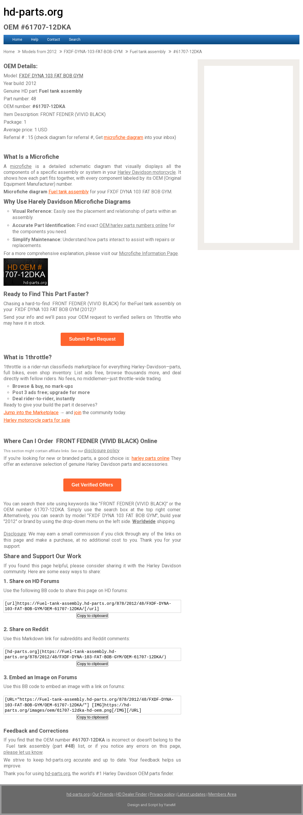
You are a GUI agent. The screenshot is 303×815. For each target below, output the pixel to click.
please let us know (23, 752)
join (77, 412)
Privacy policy (162, 794)
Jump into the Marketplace (31, 412)
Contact (53, 39)
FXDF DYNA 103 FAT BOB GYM (51, 76)
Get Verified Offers (92, 484)
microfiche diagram (123, 137)
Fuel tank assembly (69, 192)
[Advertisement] (248, 154)
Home (17, 39)
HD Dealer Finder (131, 794)
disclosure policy (102, 450)
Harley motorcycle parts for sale (37, 420)
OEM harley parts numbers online (133, 225)
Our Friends (103, 794)
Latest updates (192, 794)
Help (34, 39)
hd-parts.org (33, 12)
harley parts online (151, 458)
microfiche (21, 166)
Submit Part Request (92, 339)
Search (74, 39)
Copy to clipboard (92, 615)
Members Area (222, 794)
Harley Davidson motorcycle (146, 172)
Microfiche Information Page (148, 253)
